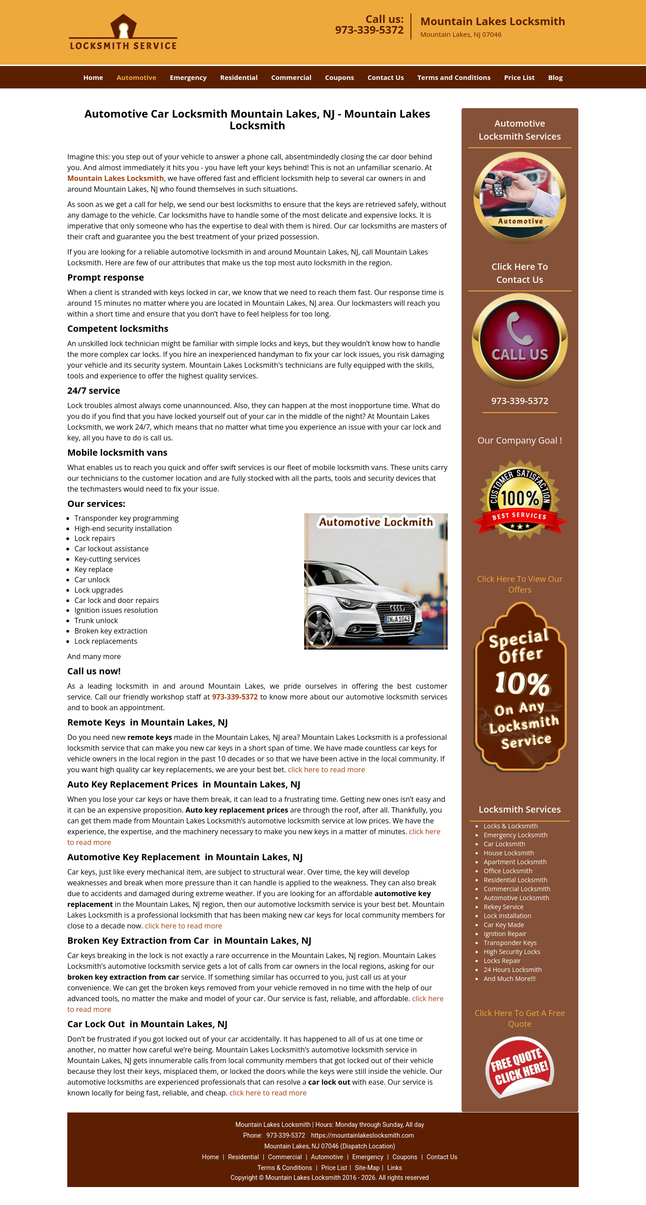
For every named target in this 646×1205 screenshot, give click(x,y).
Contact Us (385, 77)
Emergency (188, 77)
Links (394, 1167)
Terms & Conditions (285, 1167)
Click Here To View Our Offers (520, 584)
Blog (555, 77)
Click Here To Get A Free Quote (520, 1018)
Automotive (137, 77)
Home (93, 77)
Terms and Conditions (453, 77)
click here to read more (326, 769)
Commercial (291, 77)
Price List (519, 77)
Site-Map (367, 1167)
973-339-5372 (369, 29)
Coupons (339, 77)
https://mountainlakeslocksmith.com (362, 1135)
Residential (239, 77)
